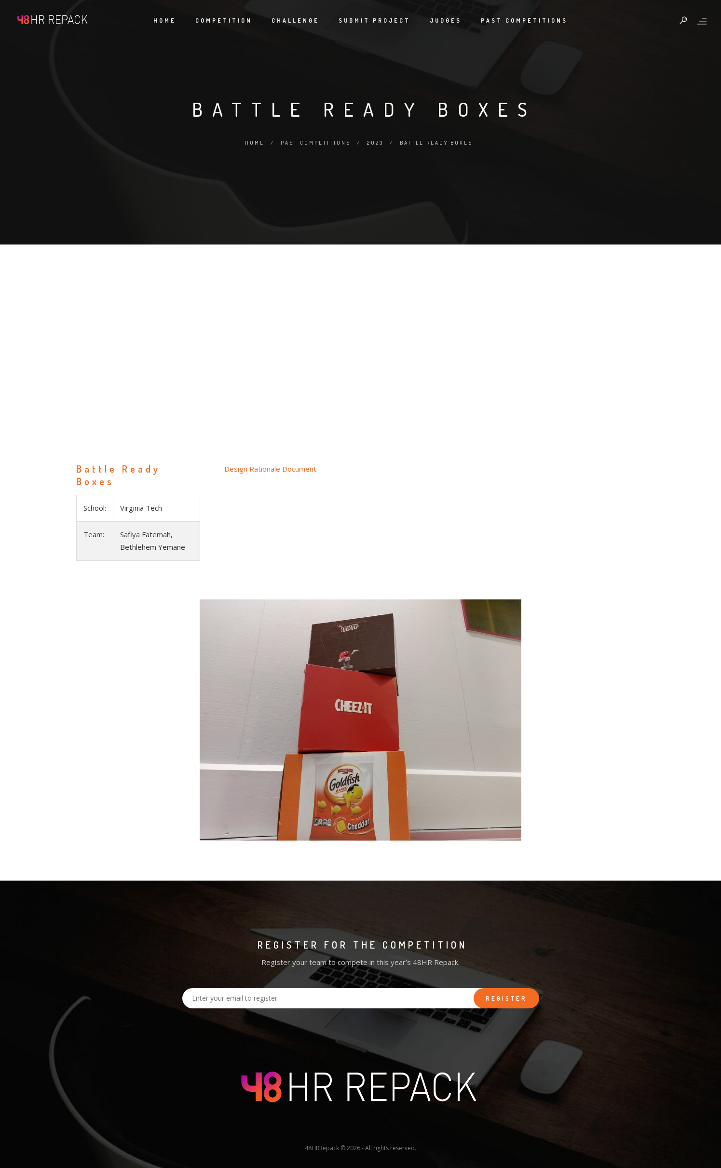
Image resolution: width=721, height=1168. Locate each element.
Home (164, 20)
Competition (223, 20)
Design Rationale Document (270, 469)
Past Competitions (524, 20)
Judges (446, 20)
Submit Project (374, 20)
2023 (375, 142)
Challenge (295, 20)
